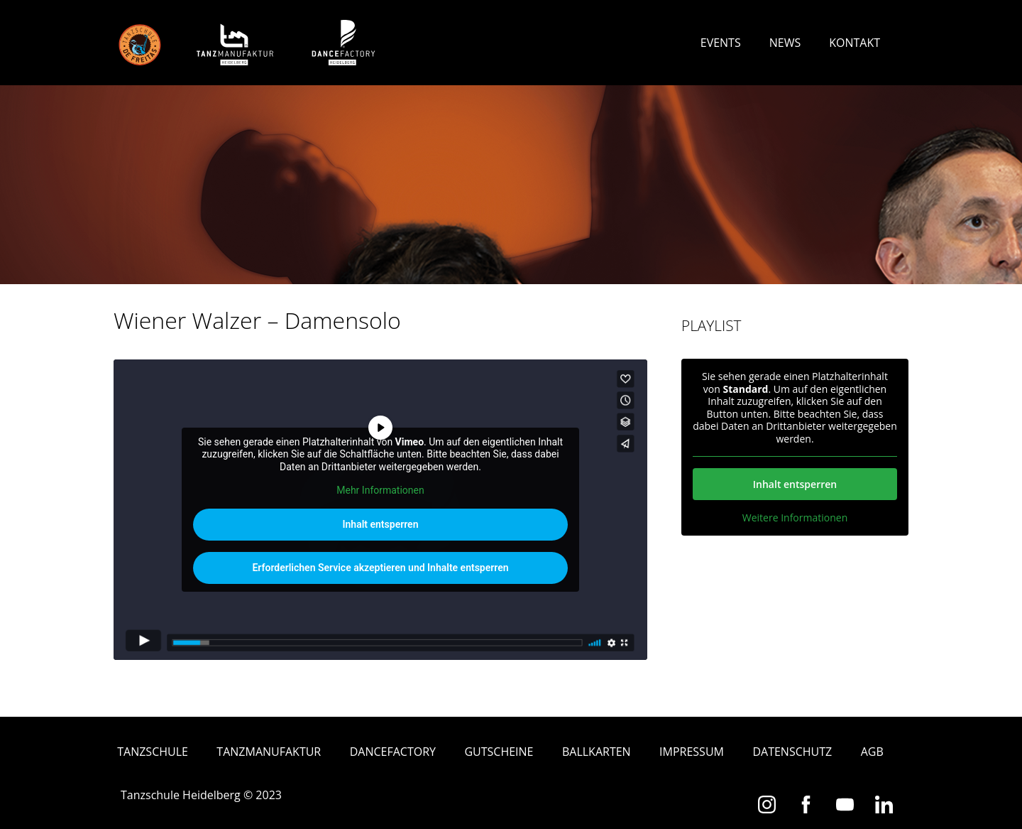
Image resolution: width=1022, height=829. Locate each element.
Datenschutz (792, 751)
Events (720, 42)
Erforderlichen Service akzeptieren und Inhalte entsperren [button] (380, 567)
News (785, 42)
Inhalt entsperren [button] (381, 524)
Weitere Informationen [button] (794, 517)
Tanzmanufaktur (268, 751)
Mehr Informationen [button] (380, 490)
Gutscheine (498, 751)
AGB (872, 751)
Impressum (691, 751)
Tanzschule (152, 751)
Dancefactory (393, 751)
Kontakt (854, 42)
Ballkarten (596, 751)
